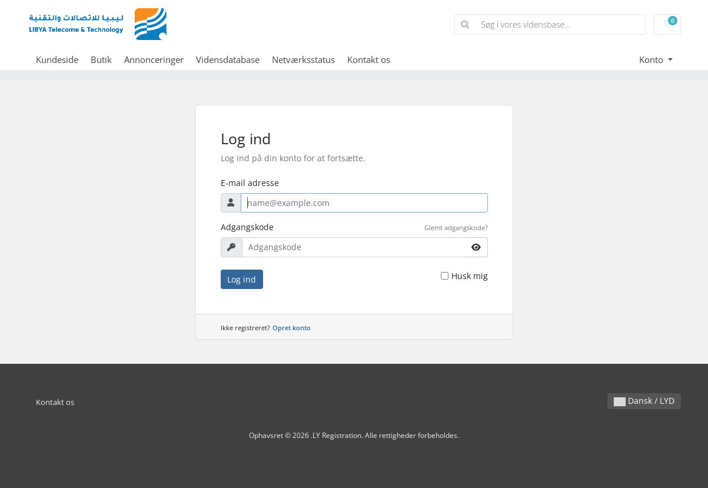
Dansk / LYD (644, 400)
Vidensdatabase (228, 59)
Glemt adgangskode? (456, 227)
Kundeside (57, 59)
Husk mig (469, 275)
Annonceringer (154, 59)
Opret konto (291, 327)
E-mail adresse (250, 182)
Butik (101, 59)
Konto (652, 59)
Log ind (241, 279)
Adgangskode (247, 227)
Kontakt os (368, 59)
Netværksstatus (303, 59)
